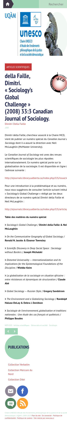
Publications (20, 347)
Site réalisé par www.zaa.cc (44, 418)
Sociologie (53, 325)
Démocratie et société (39, 325)
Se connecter (47, 415)
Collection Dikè (16, 379)
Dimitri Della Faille (15, 123)
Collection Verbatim (19, 364)
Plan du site (36, 415)
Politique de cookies (24, 418)
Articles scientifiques (21, 325)
